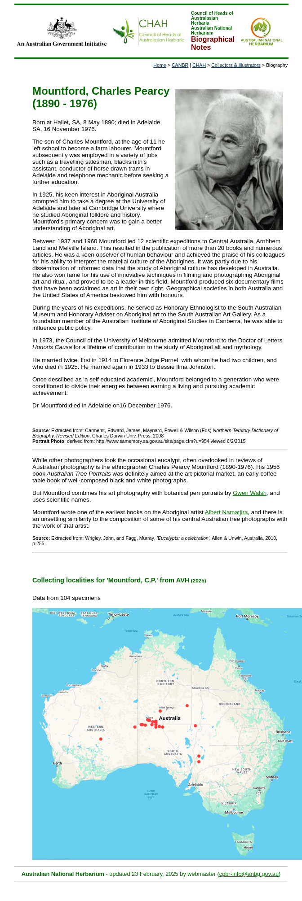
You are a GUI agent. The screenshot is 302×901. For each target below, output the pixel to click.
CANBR (180, 65)
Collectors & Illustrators (236, 65)
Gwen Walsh (249, 493)
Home (159, 65)
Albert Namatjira (226, 512)
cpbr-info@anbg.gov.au (249, 873)
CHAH (199, 65)
